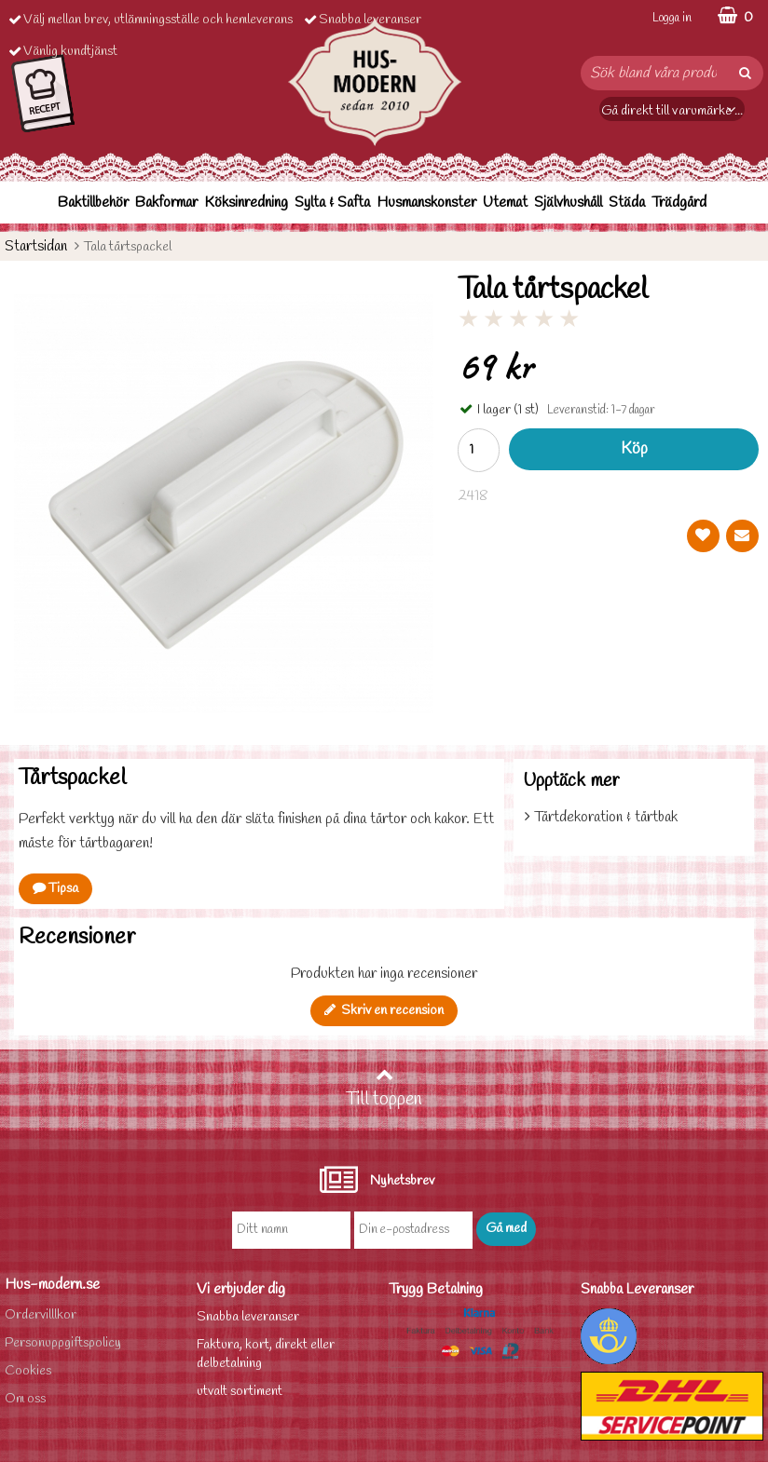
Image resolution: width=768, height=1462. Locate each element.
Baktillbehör (93, 202)
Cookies (28, 1371)
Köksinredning (246, 202)
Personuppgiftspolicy (63, 1343)
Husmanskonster (426, 202)
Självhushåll (568, 202)
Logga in (672, 18)
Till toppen (384, 1088)
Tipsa (55, 889)
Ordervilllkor (40, 1315)
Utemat (505, 202)
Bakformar (166, 202)
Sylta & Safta (332, 202)
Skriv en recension (384, 1011)
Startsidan (36, 246)
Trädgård (678, 202)
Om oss (25, 1399)
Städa (627, 202)
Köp (634, 449)
